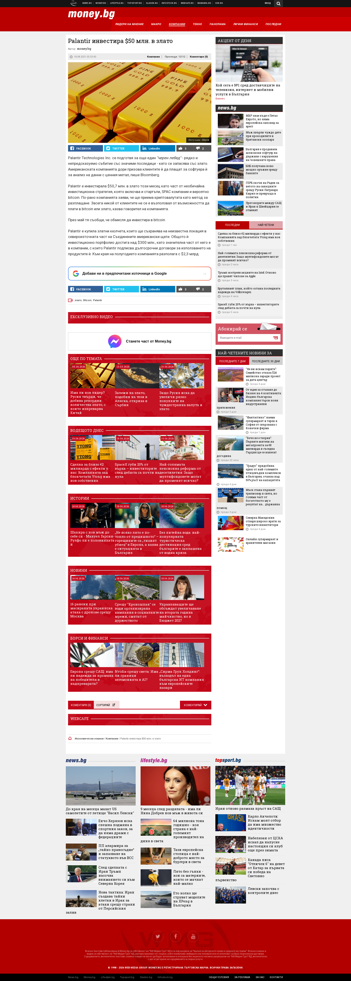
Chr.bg (219, 3)
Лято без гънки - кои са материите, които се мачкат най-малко (189, 877)
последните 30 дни (266, 361)
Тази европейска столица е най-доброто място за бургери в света (188, 856)
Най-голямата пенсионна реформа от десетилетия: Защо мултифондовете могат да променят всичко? (180, 472)
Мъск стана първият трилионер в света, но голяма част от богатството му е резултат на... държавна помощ (248, 499)
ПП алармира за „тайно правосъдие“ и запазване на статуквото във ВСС (116, 852)
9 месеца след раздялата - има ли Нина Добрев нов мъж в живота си (172, 811)
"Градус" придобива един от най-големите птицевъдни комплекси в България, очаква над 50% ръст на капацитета (263, 473)
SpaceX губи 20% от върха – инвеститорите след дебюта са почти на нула (137, 470)
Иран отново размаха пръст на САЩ (248, 808)
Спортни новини (134, 3)
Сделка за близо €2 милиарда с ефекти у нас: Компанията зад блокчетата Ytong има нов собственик (90, 472)
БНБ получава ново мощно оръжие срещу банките (261, 169)
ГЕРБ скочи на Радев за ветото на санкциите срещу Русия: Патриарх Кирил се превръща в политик (262, 190)
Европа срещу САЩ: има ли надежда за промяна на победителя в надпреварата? (91, 677)
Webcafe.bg (187, 3)
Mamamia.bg (204, 3)
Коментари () (199, 56)
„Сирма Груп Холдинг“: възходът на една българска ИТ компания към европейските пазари (181, 679)
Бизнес (220, 98)
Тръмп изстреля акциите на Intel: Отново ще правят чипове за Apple (247, 274)
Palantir (97, 300)
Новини (87, 3)
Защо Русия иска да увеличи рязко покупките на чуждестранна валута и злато (180, 401)
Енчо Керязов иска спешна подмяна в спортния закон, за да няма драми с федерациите (115, 829)
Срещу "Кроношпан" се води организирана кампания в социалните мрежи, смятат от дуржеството (137, 612)
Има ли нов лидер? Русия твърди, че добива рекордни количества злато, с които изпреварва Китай (88, 402)
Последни (232, 225)
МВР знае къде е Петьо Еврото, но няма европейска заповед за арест (262, 121)
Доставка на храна (152, 3)
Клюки (117, 3)
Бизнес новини (101, 3)
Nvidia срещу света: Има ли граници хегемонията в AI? (136, 675)
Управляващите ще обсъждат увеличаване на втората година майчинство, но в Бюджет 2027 (180, 612)
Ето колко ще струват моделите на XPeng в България (189, 899)
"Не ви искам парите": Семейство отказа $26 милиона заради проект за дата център (263, 374)
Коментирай (193, 705)
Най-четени (266, 225)
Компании (153, 56)
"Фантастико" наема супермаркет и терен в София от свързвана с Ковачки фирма (261, 423)
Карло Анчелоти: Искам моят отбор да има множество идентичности (264, 822)
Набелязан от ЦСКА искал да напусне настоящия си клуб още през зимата (265, 844)
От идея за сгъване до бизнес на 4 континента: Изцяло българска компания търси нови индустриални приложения (249, 398)
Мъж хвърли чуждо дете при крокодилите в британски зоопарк (263, 136)
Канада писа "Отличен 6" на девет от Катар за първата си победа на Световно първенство (250, 870)
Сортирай (105, 705)
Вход (268, 3)
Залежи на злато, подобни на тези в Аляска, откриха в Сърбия (131, 399)
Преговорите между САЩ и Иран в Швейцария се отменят (263, 206)
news (230, 108)
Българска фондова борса (169, 3)
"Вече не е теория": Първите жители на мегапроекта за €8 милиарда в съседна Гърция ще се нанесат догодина (247, 447)
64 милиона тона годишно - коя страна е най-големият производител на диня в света (172, 831)
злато (78, 300)
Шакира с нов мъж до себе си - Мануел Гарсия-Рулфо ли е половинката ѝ (92, 538)
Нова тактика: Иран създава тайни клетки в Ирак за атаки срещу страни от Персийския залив (100, 902)
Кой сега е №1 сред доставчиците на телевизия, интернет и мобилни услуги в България (248, 89)
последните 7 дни (232, 361)
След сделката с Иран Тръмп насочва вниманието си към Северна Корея (116, 875)
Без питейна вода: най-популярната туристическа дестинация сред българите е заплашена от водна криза (180, 542)
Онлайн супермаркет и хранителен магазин (262, 540)
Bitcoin (87, 300)
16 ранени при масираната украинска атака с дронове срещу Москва (91, 610)
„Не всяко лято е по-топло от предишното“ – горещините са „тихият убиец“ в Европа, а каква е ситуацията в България (136, 542)
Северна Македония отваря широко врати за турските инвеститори (263, 521)
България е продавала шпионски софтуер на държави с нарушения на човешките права (262, 154)
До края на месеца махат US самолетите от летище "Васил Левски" (100, 811)
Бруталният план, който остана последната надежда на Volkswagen (249, 290)
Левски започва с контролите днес (263, 891)
